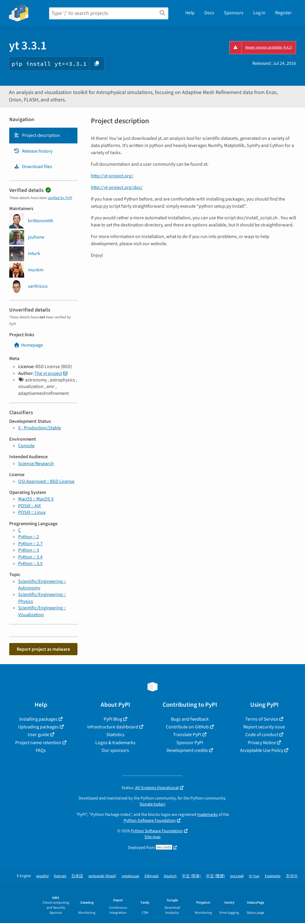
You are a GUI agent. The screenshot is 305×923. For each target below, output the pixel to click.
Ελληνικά (151, 876)
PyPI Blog (113, 719)
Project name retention (38, 742)
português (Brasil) (102, 876)
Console (26, 445)
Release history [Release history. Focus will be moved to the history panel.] (33, 151)
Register (283, 13)
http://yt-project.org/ (112, 176)
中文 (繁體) (215, 876)
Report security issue (264, 727)
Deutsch (170, 876)
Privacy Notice (262, 742)
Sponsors (233, 13)
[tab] (43, 135)
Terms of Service (261, 719)
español (42, 876)
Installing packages (38, 719)
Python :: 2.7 (30, 543)
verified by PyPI (60, 198)
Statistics (115, 734)
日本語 (77, 876)
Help (189, 13)
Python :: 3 (28, 550)
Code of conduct (261, 734)
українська (130, 876)
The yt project (48, 373)
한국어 (292, 876)
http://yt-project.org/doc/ (117, 187)
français (60, 876)
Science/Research (36, 463)
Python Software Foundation (150, 820)
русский (237, 876)
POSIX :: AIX (29, 506)
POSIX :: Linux (32, 512)
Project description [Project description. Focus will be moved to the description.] (37, 135)
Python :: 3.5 (30, 563)
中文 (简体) (191, 876)
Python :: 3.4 (30, 557)
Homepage (28, 345)
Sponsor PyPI (189, 742)
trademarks (207, 814)
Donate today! (152, 804)
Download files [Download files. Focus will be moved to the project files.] (33, 166)
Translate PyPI (187, 734)
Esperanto (273, 876)
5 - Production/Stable (39, 428)
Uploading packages (38, 727)
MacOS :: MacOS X (36, 499)
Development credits (187, 750)
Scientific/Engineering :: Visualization (42, 611)
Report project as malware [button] (43, 649)
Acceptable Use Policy (261, 750)
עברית (254, 876)
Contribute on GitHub (187, 727)
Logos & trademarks (115, 742)
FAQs (41, 750)
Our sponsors (115, 750)
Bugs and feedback (190, 719)
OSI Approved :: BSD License (46, 481)
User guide (38, 734)
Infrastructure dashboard (112, 727)
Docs (209, 13)
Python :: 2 (28, 537)
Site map (152, 837)
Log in (259, 13)
